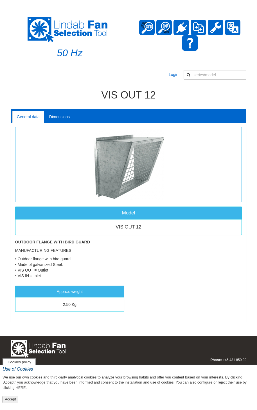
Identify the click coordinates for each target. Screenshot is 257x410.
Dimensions (59, 117)
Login (173, 74)
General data (28, 117)
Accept (10, 399)
